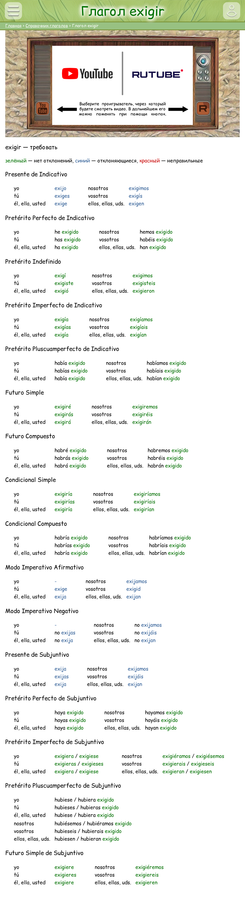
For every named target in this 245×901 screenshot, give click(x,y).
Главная (13, 26)
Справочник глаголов (47, 26)
